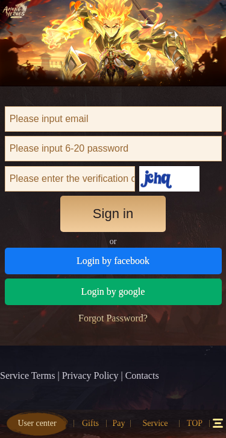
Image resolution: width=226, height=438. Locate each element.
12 (217, 423)
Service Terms (27, 375)
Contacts (142, 375)
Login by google (113, 291)
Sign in (113, 213)
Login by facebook (113, 261)
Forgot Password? (113, 318)
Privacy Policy (90, 375)
